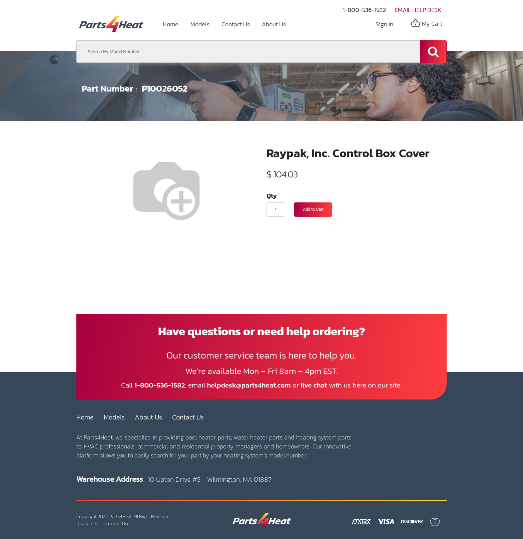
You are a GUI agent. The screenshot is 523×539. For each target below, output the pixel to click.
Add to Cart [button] (313, 209)
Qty (272, 195)
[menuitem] (170, 24)
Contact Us (188, 417)
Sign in (384, 24)
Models (114, 417)
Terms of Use (116, 523)
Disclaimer (86, 523)
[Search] (433, 51)
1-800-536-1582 (364, 9)
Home (85, 417)
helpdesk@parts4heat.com (249, 385)
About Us (148, 417)
